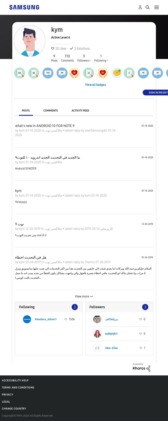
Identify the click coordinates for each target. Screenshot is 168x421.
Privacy (7, 394)
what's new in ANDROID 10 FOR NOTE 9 (45, 126)
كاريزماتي (106, 229)
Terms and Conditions (18, 387)
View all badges (95, 85)
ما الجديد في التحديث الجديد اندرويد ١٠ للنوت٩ (47, 157)
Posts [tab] (26, 110)
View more (82, 296)
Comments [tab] (50, 110)
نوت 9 (19, 224)
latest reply (73, 130)
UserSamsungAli (96, 130)
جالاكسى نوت (54, 130)
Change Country (14, 408)
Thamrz (90, 262)
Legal (6, 401)
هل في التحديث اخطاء (30, 257)
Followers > (84, 58)
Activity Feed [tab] (80, 110)
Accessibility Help (15, 380)
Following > (101, 58)
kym (22, 130)
